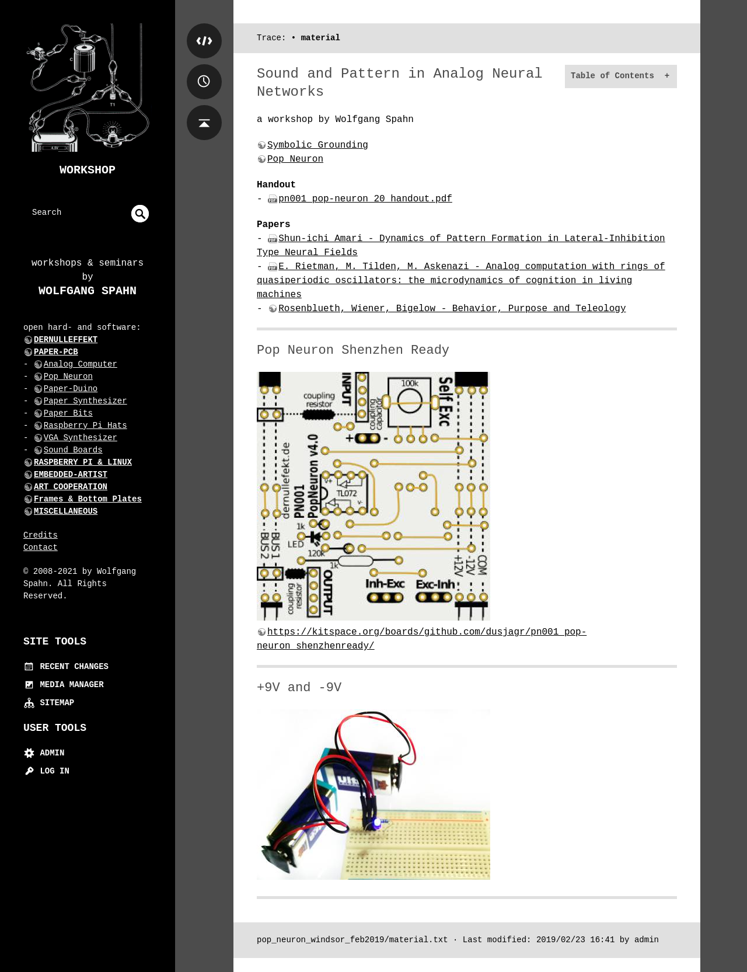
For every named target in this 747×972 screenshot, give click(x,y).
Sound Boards (73, 450)
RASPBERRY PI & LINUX (83, 462)
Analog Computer (80, 364)
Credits (40, 535)
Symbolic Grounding (317, 145)
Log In (46, 771)
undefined (140, 213)
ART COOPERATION (70, 487)
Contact (40, 547)
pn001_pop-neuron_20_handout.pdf (365, 199)
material (320, 38)
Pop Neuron (68, 376)
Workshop (88, 170)
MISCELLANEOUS (65, 511)
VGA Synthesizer (80, 438)
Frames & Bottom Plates (88, 499)
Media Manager (63, 684)
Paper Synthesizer (85, 401)
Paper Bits (68, 413)
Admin (43, 753)
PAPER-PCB (56, 352)
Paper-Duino (70, 388)
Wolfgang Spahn (88, 291)
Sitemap (48, 703)
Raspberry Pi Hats (85, 425)
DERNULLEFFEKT (65, 339)
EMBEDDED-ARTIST (70, 474)
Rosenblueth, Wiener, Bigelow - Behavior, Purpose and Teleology (452, 309)
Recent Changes (66, 666)
